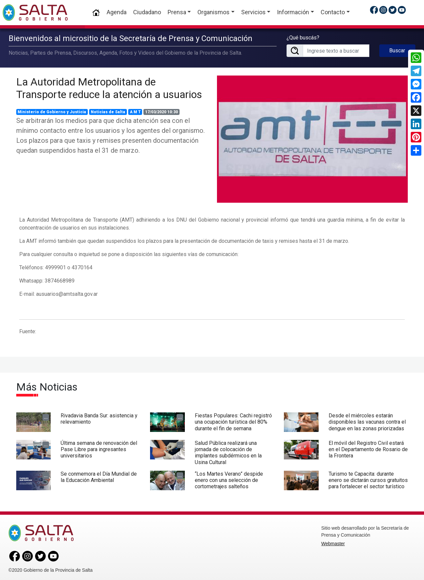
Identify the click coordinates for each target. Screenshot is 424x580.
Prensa (177, 12)
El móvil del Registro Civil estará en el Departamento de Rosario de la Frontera (368, 448)
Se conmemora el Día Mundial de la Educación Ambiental (99, 475)
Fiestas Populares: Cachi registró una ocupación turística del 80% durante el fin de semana (233, 420)
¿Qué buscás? (303, 37)
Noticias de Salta (108, 110)
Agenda (117, 12)
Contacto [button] (333, 12)
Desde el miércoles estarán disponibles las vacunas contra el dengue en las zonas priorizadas (367, 420)
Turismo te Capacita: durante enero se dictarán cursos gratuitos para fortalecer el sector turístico (368, 478)
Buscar (397, 50)
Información (293, 12)
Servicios (253, 12)
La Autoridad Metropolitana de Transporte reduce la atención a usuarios (109, 86)
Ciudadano (147, 12)
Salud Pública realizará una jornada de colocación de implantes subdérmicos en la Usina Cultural (228, 451)
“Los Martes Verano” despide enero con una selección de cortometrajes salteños (229, 478)
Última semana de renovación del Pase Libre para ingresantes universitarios (99, 448)
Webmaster (333, 542)
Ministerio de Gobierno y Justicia (52, 110)
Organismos (213, 12)
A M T (135, 110)
